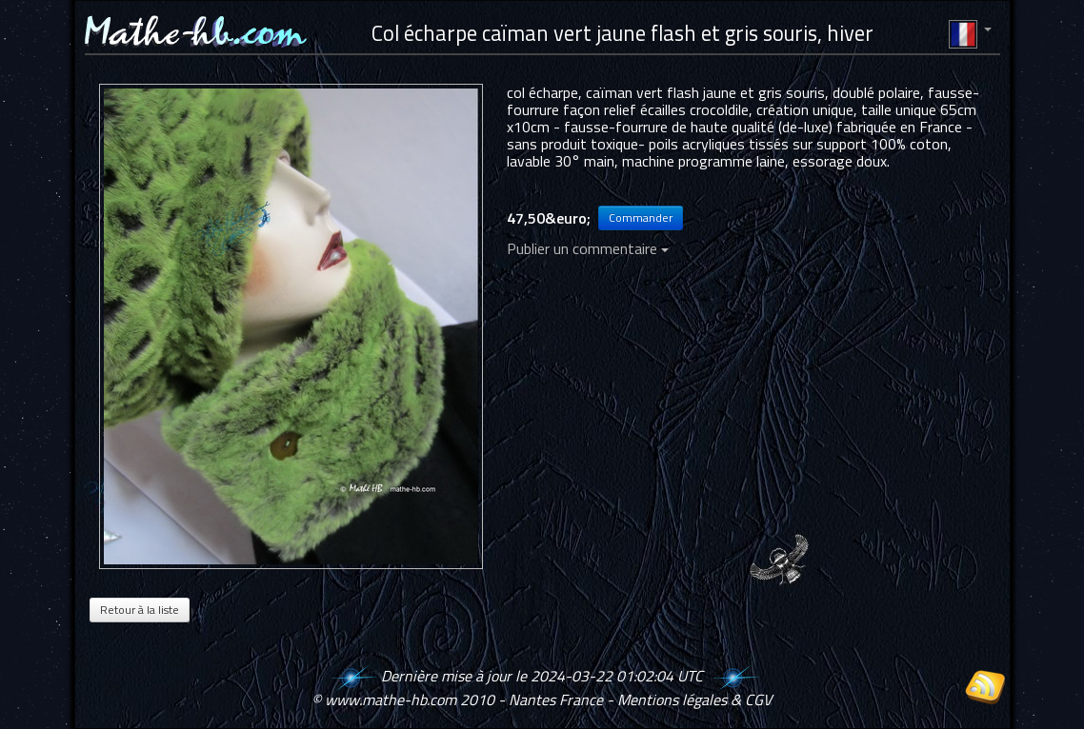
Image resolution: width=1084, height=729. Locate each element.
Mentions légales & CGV (694, 699)
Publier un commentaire (588, 248)
